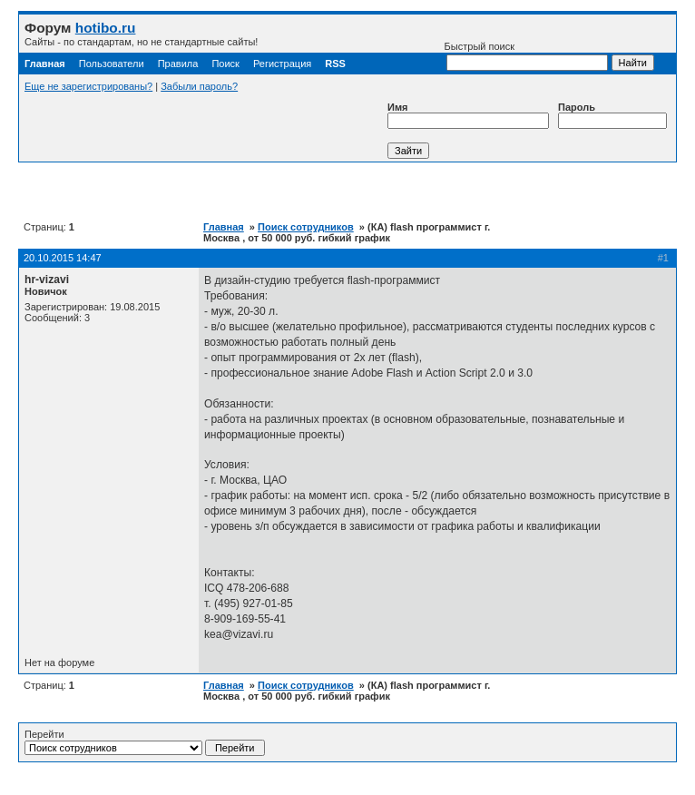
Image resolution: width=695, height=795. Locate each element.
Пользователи (111, 63)
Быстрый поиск (526, 56)
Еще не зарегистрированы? (88, 86)
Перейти (144, 742)
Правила (178, 63)
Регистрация (282, 63)
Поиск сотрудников (306, 226)
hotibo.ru (105, 27)
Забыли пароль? (199, 86)
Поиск (225, 63)
